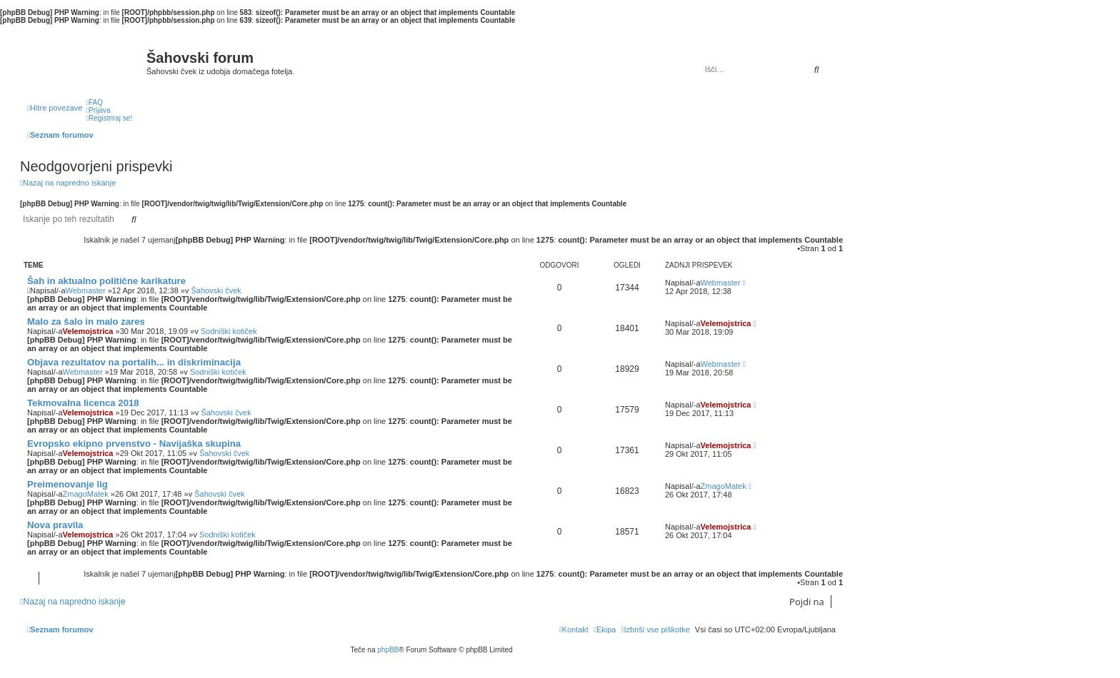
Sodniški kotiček (229, 331)
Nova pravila (55, 525)
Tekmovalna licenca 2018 (83, 403)
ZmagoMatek (86, 494)
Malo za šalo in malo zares (86, 321)
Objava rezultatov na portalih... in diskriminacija (134, 362)
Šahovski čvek (216, 290)
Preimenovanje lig (67, 484)
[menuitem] (94, 102)
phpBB (388, 650)
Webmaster (86, 290)
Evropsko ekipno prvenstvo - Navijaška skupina (134, 443)
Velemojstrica (88, 331)
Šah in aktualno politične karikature (106, 280)
